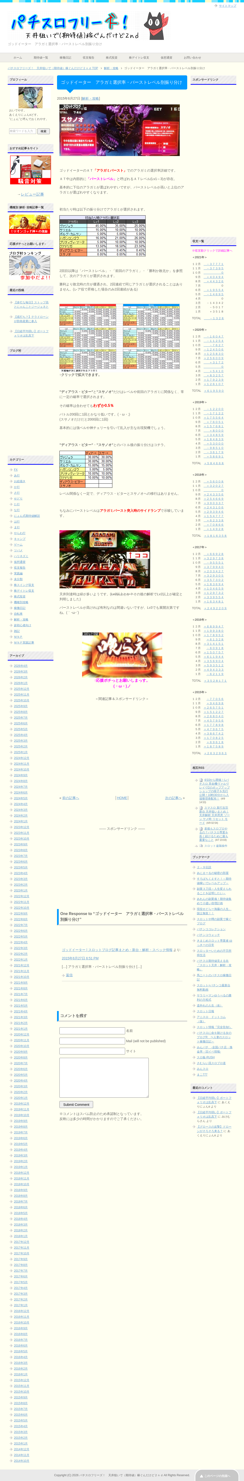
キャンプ (20, 539)
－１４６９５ (214, 294)
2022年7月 (21, 925)
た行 (17, 504)
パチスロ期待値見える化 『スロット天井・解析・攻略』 (214, 965)
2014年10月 (21, 1461)
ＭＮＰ (18, 636)
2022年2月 (21, 954)
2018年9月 (21, 1190)
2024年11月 (21, 763)
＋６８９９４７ (214, 626)
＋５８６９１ (214, 456)
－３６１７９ (214, 452)
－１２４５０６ (214, 349)
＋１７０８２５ (214, 738)
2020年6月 (21, 1069)
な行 (17, 510)
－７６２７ (214, 345)
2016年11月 (21, 1316)
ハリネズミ (21, 556)
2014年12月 (21, 1449)
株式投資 (111, 57)
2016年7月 (21, 1340)
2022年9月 (21, 913)
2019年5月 (21, 1144)
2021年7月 (21, 994)
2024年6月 (21, 792)
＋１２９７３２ (214, 593)
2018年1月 (21, 1236)
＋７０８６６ (214, 524)
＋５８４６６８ (214, 463)
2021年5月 (21, 1005)
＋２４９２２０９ (215, 608)
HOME (122, 798)
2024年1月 (21, 821)
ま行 (17, 527)
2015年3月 (21, 1432)
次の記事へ (173, 798)
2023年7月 (21, 856)
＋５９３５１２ (214, 665)
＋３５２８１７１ (215, 680)
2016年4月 (21, 1357)
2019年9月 (21, 1121)
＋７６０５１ (214, 422)
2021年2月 (21, 1023)
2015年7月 (21, 1409)
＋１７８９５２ (214, 635)
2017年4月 (21, 1288)
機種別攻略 (21, 602)
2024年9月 (21, 775)
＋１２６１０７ (214, 384)
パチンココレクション (211, 929)
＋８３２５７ (214, 375)
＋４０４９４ (214, 277)
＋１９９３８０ (214, 630)
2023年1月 (21, 890)
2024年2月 (21, 815)
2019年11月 (21, 1109)
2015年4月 (21, 1426)
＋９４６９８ (215, 703)
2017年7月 (21, 1270)
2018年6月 (21, 1207)
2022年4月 (21, 942)
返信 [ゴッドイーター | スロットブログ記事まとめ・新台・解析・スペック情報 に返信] (69, 975)
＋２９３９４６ (214, 511)
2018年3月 (21, 1224)
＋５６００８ (214, 481)
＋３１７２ (214, 362)
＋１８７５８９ (214, 746)
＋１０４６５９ (214, 588)
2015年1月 (21, 1443)
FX (16, 469)
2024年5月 (21, 798)
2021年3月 (21, 1017)
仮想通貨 (166, 57)
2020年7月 (21, 1063)
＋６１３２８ (215, 639)
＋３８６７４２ (214, 733)
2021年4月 (21, 1011)
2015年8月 (21, 1403)
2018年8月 (21, 1196)
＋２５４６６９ (214, 498)
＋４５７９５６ (214, 720)
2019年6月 (21, 1138)
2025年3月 (21, 740)
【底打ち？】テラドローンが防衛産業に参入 (31, 319)
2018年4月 (21, 1219)
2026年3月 (21, 671)
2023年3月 (21, 879)
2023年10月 (21, 838)
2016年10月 (21, 1322)
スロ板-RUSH (206, 1057)
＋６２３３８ (214, 520)
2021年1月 (21, 1028)
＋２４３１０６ (214, 507)
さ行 (17, 492)
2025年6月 (21, 723)
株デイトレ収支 (139, 57)
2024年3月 (21, 810)
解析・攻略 (90, 98)
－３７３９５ (214, 268)
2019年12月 (21, 1103)
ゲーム (18, 544)
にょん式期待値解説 (27, 516)
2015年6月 (21, 1414)
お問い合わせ (192, 57)
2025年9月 (21, 706)
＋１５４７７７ (214, 516)
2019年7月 (21, 1132)
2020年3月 (21, 1086)
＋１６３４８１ (214, 601)
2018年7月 (21, 1201)
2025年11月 (21, 694)
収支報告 (88, 57)
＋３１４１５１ (214, 643)
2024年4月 (21, 804)
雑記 (17, 631)
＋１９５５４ (214, 290)
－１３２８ (214, 318)
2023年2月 (21, 884)
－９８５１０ (214, 448)
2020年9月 (21, 1052)
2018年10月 (21, 1184)
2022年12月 (21, 896)
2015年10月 (21, 1391)
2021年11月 (21, 971)
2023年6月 (21, 861)
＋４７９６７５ (214, 729)
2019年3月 (21, 1155)
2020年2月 (21, 1092)
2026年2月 (21, 677)
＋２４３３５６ (214, 494)
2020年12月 (21, 1034)
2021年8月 (21, 988)
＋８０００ (214, 430)
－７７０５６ (215, 699)
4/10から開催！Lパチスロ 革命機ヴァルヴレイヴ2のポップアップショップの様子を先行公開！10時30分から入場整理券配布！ (214, 789)
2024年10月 (21, 769)
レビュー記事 (32, 194)
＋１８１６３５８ (215, 535)
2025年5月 (21, 729)
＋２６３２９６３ (215, 753)
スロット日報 (205, 1011)
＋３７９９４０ (214, 567)
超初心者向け (22, 625)
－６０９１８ (215, 648)
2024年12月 (21, 758)
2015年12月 (21, 1380)
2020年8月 (21, 1057)
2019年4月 (21, 1149)
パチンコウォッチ (208, 935)
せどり (18, 498)
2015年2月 (21, 1437)
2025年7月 (21, 717)
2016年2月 (21, 1368)
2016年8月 (21, 1334)
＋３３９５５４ (214, 597)
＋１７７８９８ (214, 725)
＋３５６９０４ (214, 661)
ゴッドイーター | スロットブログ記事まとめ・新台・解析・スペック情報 (117, 950)
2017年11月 (21, 1247)
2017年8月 (21, 1265)
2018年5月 (21, 1213)
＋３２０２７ (214, 486)
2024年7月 (21, 787)
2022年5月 (21, 936)
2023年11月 (21, 833)
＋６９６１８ (215, 742)
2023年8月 (21, 850)
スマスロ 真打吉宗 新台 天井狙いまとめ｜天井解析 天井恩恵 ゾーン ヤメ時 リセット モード (214, 815)
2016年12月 (21, 1311)
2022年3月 (21, 948)
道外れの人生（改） (210, 1005)
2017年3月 (21, 1293)
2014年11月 (21, 1455)
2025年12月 (21, 689)
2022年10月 (21, 907)
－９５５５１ (214, 562)
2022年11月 (21, 902)
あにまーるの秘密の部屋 (213, 873)
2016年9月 (21, 1328)
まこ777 (202, 1074)
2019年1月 (21, 1167)
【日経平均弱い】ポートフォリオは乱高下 (31, 333)
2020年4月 (21, 1080)
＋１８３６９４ (214, 584)
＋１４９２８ (214, 529)
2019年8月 (21, 1126)
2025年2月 (21, 746)
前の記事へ (70, 798)
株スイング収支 (24, 585)
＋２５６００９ (214, 358)
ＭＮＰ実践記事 (24, 642)
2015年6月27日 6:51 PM (80, 958)
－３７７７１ (214, 264)
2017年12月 (21, 1242)
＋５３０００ (214, 443)
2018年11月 (21, 1178)
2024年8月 (21, 781)
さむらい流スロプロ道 (211, 1063)
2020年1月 (21, 1098)
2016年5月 (21, 1351)
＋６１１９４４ (214, 656)
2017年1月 (21, 1305)
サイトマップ (227, 5)
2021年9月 (21, 982)
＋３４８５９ (214, 435)
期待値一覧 (41, 57)
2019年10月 (21, 1115)
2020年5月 (21, 1075)
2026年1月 (21, 683)
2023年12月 (21, 827)
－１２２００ (214, 409)
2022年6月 (21, 931)
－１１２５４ (214, 341)
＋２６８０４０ (214, 716)
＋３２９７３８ (214, 558)
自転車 (18, 613)
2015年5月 (21, 1420)
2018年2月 (21, 1230)
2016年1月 (21, 1374)
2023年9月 (21, 844)
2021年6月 (21, 1000)
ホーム (17, 57)
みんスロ (202, 1069)
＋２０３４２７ (214, 571)
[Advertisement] (122, 748)
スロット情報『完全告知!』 (214, 1027)
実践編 (18, 573)
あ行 (17, 475)
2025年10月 (21, 700)
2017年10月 (21, 1253)
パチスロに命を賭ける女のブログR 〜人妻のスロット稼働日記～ (214, 1037)
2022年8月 (21, 919)
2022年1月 (21, 959)
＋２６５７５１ (214, 707)
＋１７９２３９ (214, 379)
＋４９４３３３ (214, 669)
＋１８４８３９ (214, 439)
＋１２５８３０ (214, 353)
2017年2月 (21, 1299)
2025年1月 (21, 752)
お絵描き (20, 481)
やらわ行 (20, 533)
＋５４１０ (214, 371)
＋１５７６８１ (214, 426)
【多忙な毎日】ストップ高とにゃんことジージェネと (31, 304)
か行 (17, 487)
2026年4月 (21, 666)
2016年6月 (21, 1345)
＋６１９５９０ (214, 390)
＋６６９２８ (214, 554)
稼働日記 (65, 57)
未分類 (18, 579)
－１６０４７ (214, 336)
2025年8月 (21, 712)
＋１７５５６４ (214, 417)
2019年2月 (21, 1161)
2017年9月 (21, 1259)
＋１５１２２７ (214, 712)
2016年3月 (21, 1363)
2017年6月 (21, 1276)
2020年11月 (21, 1040)
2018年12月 (21, 1172)
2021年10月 (21, 977)
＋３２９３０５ (214, 575)
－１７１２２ (214, 413)
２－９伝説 (204, 867)
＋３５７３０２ (214, 580)
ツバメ (18, 550)
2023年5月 (21, 867)
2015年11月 (21, 1386)
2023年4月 (21, 873)
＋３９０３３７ (214, 503)
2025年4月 (21, 735)
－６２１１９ (215, 674)
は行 (17, 521)
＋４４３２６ (214, 281)
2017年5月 (21, 1282)
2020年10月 (21, 1046)
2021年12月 (21, 965)
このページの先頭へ (217, 1476)
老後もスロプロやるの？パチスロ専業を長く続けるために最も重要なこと (213, 834)
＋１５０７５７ (214, 652)
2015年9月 (21, 1397)
